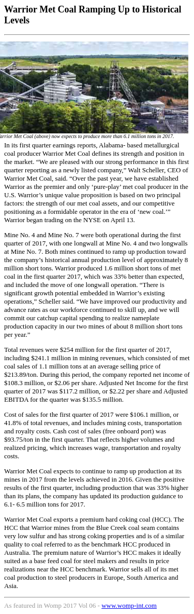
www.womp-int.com (129, 605)
